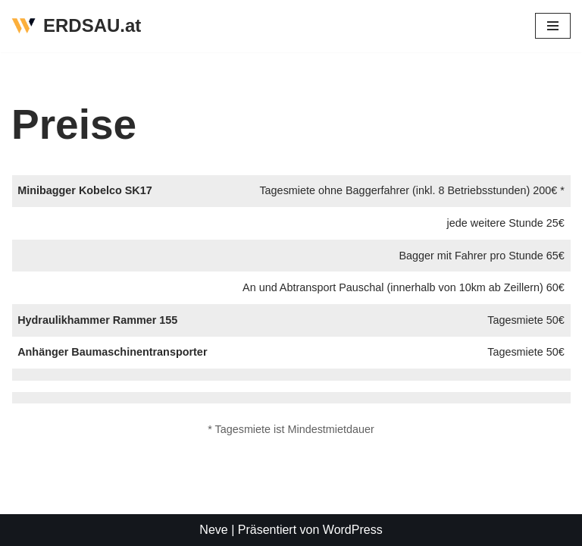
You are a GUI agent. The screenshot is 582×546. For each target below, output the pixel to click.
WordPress (353, 529)
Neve (213, 529)
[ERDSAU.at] (76, 26)
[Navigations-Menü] (553, 26)
